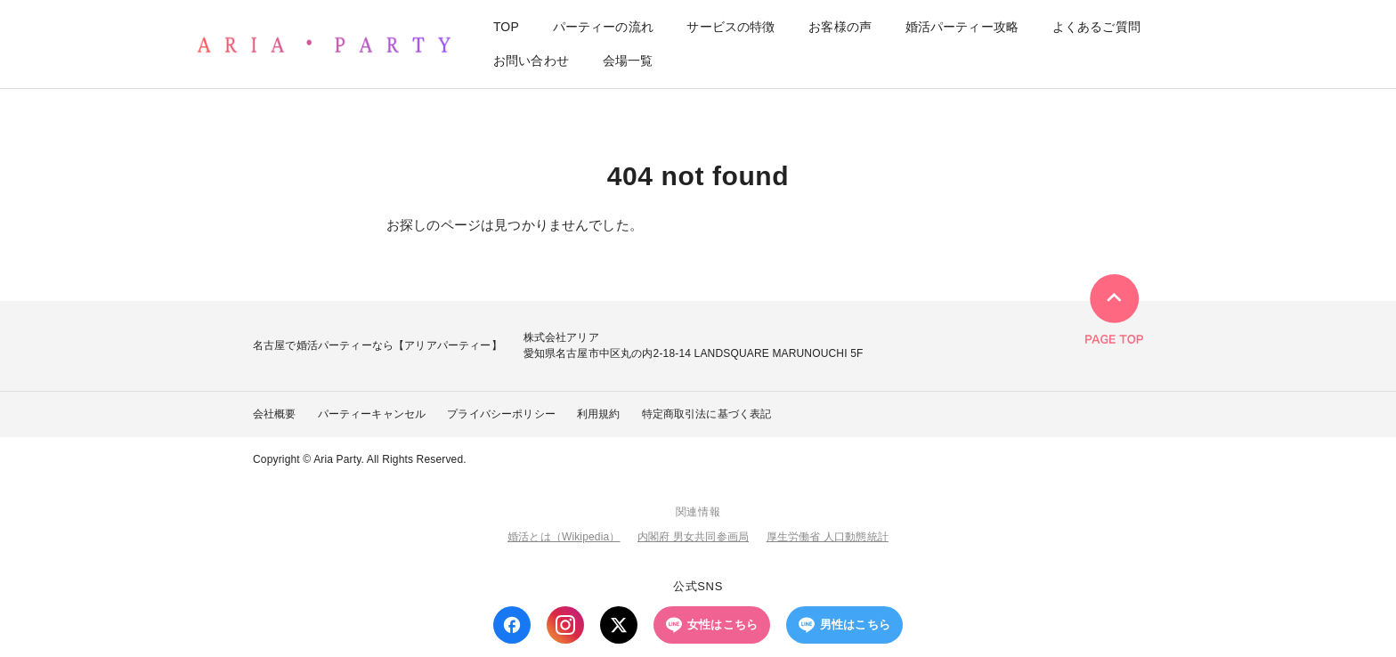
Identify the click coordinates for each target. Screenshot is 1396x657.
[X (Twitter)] (618, 625)
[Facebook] (512, 625)
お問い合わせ (531, 60)
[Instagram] (565, 625)
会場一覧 (628, 60)
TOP (506, 27)
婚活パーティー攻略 (962, 27)
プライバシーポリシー (501, 414)
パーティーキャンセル (372, 414)
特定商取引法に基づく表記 (707, 414)
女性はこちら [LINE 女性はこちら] (712, 625)
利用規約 (599, 414)
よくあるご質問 (1096, 27)
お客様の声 (840, 27)
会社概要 (274, 414)
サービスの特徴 (730, 27)
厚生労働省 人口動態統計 (828, 537)
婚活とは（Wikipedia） (563, 537)
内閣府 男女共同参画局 (693, 537)
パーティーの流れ (603, 27)
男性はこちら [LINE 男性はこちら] (844, 625)
